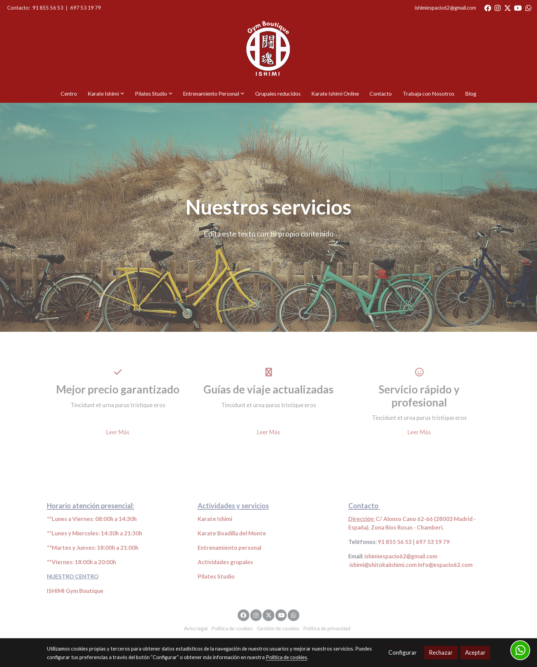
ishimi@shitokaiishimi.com (383, 564)
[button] (106, 93)
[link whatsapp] (528, 7)
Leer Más (117, 432)
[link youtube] (518, 7)
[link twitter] (507, 7)
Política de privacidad (326, 628)
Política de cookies (232, 628)
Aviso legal (196, 628)
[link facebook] (487, 7)
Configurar (402, 652)
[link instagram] (498, 7)
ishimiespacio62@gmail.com (445, 8)
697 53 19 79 (85, 8)
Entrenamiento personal (229, 547)
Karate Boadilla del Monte (232, 533)
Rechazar (441, 652)
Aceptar (475, 652)
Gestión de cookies (278, 628)
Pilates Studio (216, 576)
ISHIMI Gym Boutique (75, 590)
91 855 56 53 (48, 8)
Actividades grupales (225, 562)
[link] (268, 50)
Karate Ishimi (215, 518)
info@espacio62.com (445, 564)
